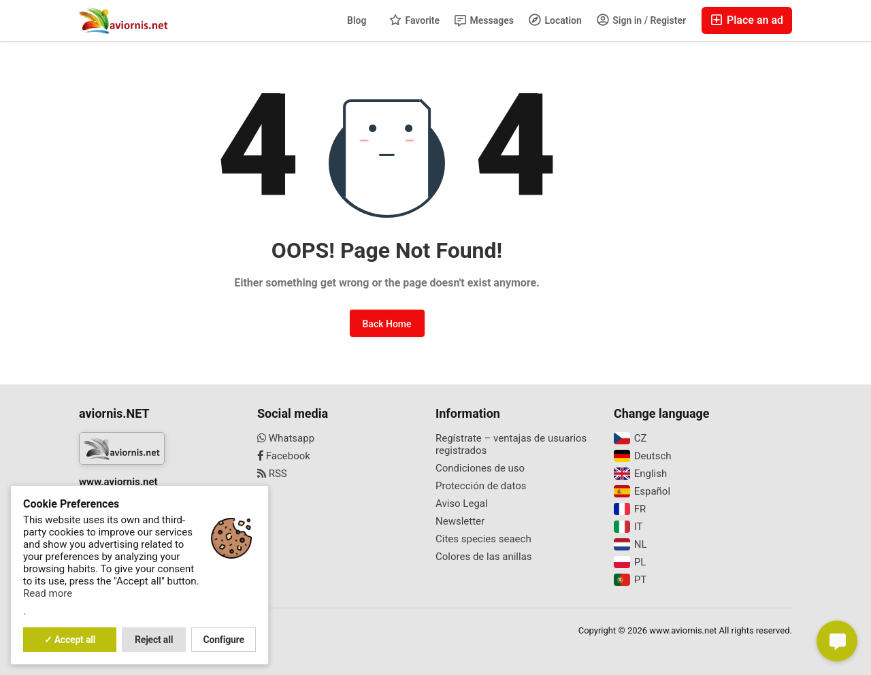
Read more (47, 593)
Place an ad (746, 20)
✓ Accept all (70, 639)
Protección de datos (481, 486)
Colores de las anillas (484, 556)
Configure (223, 639)
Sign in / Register (641, 20)
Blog (356, 20)
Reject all (154, 639)
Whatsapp (285, 438)
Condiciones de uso (480, 468)
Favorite (414, 20)
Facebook (283, 456)
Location (555, 20)
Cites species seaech (483, 539)
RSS (272, 473)
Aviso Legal (462, 503)
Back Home (387, 323)
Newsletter (460, 521)
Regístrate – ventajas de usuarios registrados (511, 444)
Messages (484, 21)
